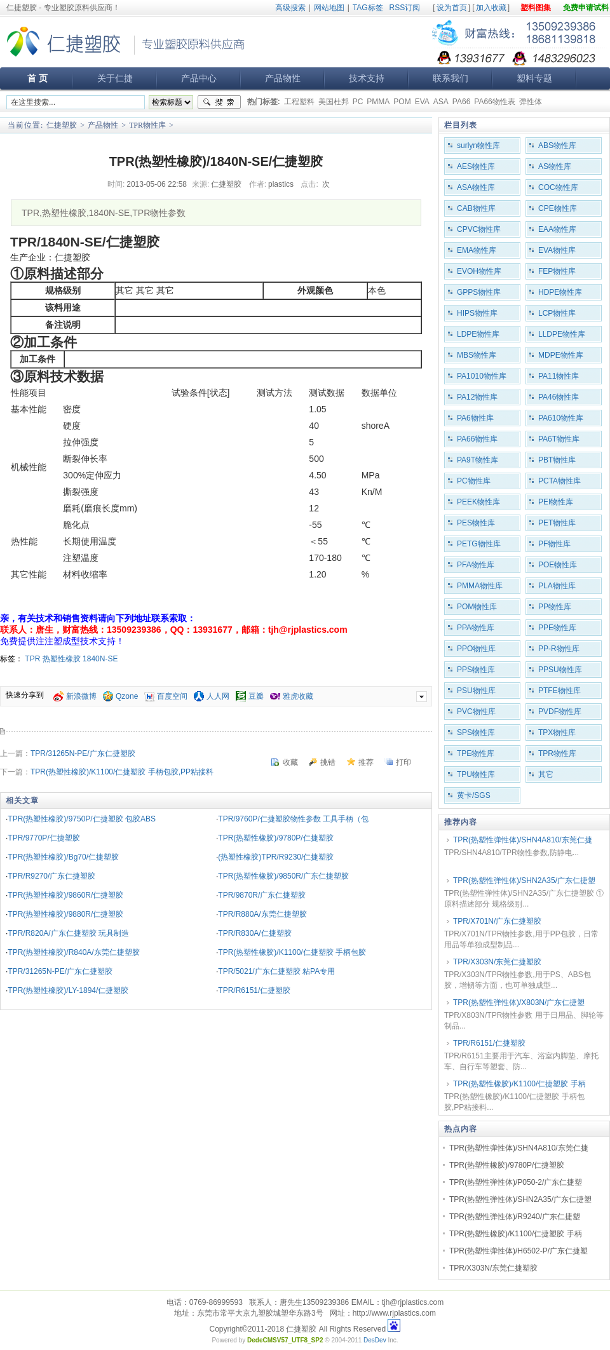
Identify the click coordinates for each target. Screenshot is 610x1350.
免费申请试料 (586, 7)
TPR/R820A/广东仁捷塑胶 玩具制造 (68, 933)
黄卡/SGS (474, 795)
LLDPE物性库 (561, 334)
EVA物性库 (557, 250)
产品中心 (199, 78)
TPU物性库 (476, 774)
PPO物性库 (476, 648)
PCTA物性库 (559, 480)
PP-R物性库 (559, 648)
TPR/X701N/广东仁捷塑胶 (497, 921)
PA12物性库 (477, 397)
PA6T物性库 (559, 439)
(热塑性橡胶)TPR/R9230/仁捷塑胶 (276, 857)
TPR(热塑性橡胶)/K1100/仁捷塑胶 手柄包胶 (292, 952)
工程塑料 (299, 101)
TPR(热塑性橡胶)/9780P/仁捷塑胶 (275, 838)
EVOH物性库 (479, 271)
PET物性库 (557, 522)
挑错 (328, 762)
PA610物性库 (560, 418)
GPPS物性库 (479, 292)
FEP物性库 (557, 271)
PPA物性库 (475, 627)
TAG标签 (368, 7)
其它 (545, 774)
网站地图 (329, 7)
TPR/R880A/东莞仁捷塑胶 (262, 914)
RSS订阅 (405, 7)
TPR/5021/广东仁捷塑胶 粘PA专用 (276, 971)
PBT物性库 (557, 460)
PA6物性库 (475, 418)
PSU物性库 (476, 690)
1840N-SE (100, 658)
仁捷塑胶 (61, 125)
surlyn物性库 (478, 145)
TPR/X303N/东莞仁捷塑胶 (497, 961)
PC (358, 101)
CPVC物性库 (479, 229)
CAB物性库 (476, 208)
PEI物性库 (555, 501)
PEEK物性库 (478, 501)
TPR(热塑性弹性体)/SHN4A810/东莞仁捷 (522, 839)
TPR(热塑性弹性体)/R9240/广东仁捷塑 (514, 1216)
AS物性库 (554, 166)
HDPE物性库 (560, 292)
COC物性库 (558, 187)
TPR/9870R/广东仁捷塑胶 (262, 895)
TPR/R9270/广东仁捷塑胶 (51, 876)
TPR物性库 (147, 125)
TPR (32, 658)
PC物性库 (474, 480)
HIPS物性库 (477, 313)
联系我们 (450, 78)
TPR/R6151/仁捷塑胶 (254, 990)
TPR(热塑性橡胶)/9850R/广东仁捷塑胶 (283, 876)
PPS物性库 (476, 669)
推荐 (366, 762)
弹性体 (530, 101)
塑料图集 (535, 7)
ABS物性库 (557, 145)
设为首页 (452, 7)
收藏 (290, 762)
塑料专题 (534, 78)
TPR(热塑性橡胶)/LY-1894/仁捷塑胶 (68, 990)
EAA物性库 (557, 229)
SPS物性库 (476, 732)
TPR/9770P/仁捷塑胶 (43, 838)
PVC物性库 (476, 711)
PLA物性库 (557, 585)
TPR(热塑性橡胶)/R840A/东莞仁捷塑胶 (73, 952)
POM (401, 101)
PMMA (378, 101)
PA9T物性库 (477, 460)
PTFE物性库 (559, 690)
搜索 (219, 102)
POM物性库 (477, 606)
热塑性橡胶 (62, 658)
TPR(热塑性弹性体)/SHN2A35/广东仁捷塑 (524, 880)
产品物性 (283, 78)
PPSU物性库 (560, 669)
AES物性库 (476, 166)
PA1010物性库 (481, 376)
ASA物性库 (476, 187)
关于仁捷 (115, 78)
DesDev (374, 1340)
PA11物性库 (558, 376)
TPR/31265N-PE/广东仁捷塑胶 (82, 753)
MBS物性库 (476, 355)
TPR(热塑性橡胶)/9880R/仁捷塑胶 (65, 914)
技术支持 (366, 78)
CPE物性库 (557, 208)
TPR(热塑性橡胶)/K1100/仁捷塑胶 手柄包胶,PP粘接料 (122, 771)
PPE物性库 (557, 627)
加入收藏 (491, 7)
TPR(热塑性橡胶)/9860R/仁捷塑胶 (65, 895)
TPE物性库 (475, 753)
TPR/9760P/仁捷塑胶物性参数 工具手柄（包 (293, 818)
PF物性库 (554, 543)
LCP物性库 (557, 313)
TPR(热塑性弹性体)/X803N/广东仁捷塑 (519, 1002)
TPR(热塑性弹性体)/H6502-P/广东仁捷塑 (518, 1250)
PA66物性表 (494, 101)
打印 (403, 762)
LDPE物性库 (478, 334)
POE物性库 (557, 564)
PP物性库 (554, 606)
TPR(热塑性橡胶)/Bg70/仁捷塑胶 (63, 857)
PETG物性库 (479, 543)
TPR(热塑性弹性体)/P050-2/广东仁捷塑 (515, 1182)
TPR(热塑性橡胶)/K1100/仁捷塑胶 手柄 (519, 1083)
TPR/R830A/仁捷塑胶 (254, 933)
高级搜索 (290, 7)
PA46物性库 (558, 397)
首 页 (37, 78)
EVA (422, 101)
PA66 (461, 101)
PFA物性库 (475, 564)
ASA (441, 101)
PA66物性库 (477, 439)
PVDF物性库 (559, 711)
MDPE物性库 (560, 355)
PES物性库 (476, 522)
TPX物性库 (557, 732)
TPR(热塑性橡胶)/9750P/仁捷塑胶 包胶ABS (82, 818)
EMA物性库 (476, 250)
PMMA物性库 (480, 585)
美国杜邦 (333, 101)
